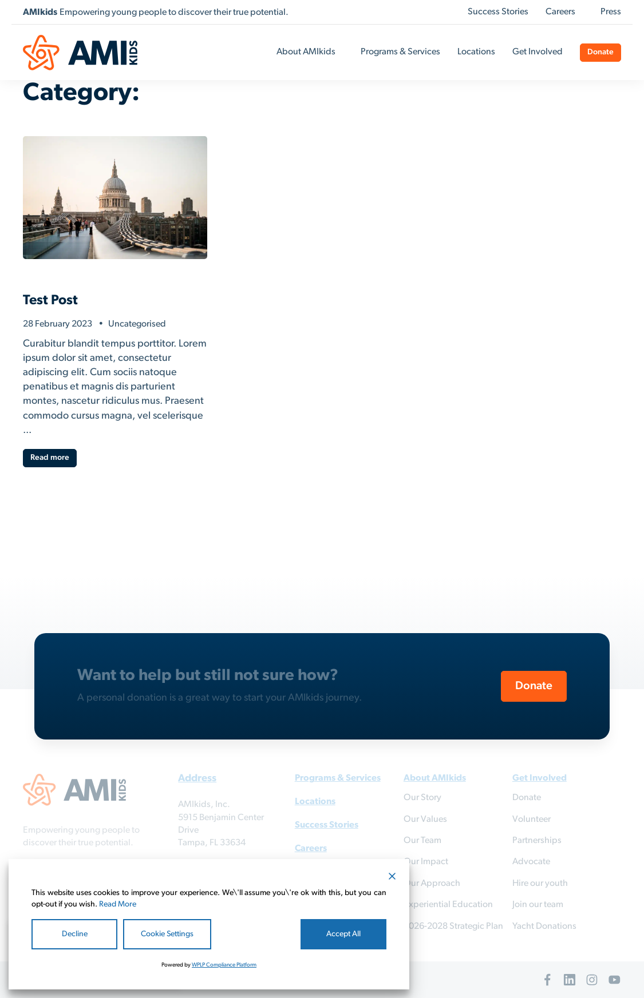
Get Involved (537, 52)
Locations (476, 52)
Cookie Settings (167, 934)
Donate (600, 52)
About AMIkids (305, 52)
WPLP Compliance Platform (224, 965)
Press (610, 12)
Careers (560, 12)
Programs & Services (400, 52)
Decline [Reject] (75, 934)
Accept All (343, 934)
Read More (117, 904)
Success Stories (498, 12)
